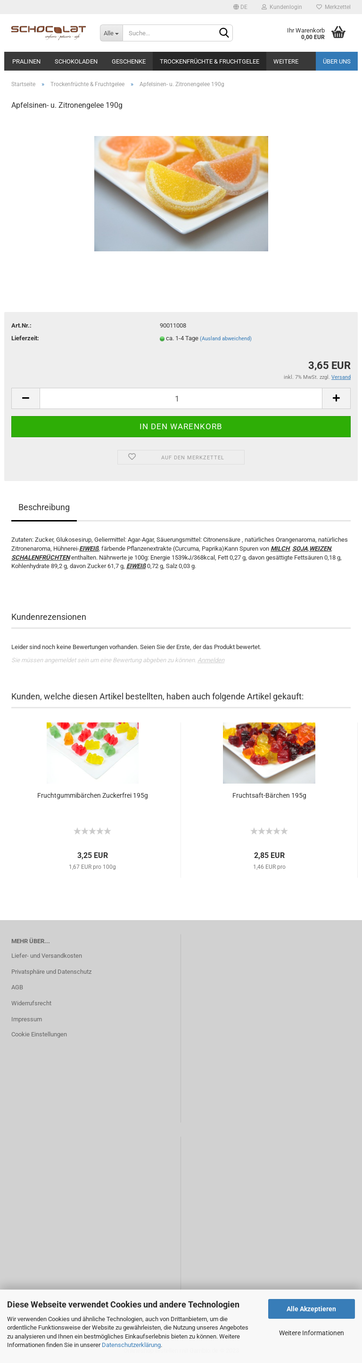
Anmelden (210, 660)
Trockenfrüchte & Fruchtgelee (209, 61)
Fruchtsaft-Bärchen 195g (269, 795)
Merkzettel (333, 7)
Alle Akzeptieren (311, 1309)
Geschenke (129, 61)
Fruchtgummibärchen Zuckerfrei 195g (92, 795)
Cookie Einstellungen (39, 1034)
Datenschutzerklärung (131, 1344)
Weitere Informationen (311, 1333)
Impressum (26, 1019)
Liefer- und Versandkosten (46, 955)
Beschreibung (44, 507)
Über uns (337, 61)
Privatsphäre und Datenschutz (51, 971)
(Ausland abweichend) (226, 339)
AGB (17, 987)
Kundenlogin (282, 7)
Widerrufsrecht (31, 1003)
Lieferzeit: (25, 338)
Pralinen (26, 61)
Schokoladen (76, 61)
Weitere (285, 61)
